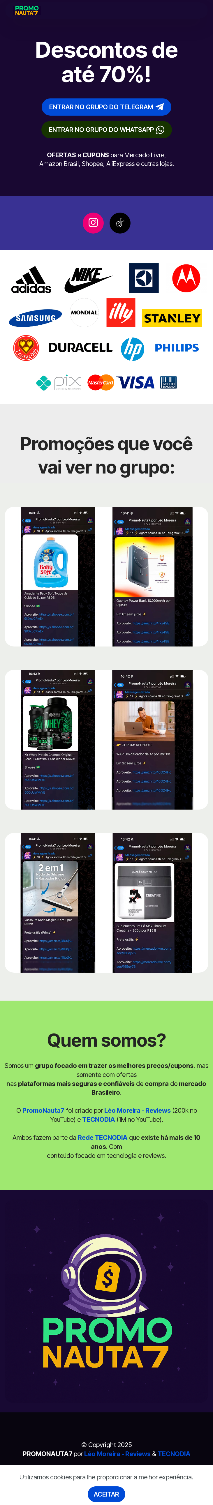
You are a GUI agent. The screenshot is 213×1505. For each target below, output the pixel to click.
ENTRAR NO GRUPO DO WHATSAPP (106, 130)
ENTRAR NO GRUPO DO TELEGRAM (106, 107)
